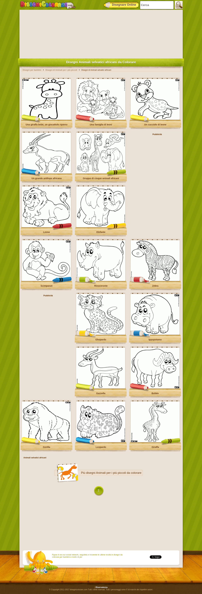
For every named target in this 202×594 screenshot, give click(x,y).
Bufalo (155, 393)
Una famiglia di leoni (101, 124)
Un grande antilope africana (47, 178)
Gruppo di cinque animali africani (101, 178)
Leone (46, 232)
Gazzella (100, 393)
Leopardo (101, 447)
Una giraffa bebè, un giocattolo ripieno (46, 124)
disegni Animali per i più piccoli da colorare (113, 472)
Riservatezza (101, 587)
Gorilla (46, 447)
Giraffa (155, 447)
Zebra (155, 286)
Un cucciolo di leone (155, 124)
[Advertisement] (101, 33)
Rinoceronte (101, 286)
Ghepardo (100, 339)
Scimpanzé (46, 286)
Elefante (101, 232)
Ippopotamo (155, 339)
